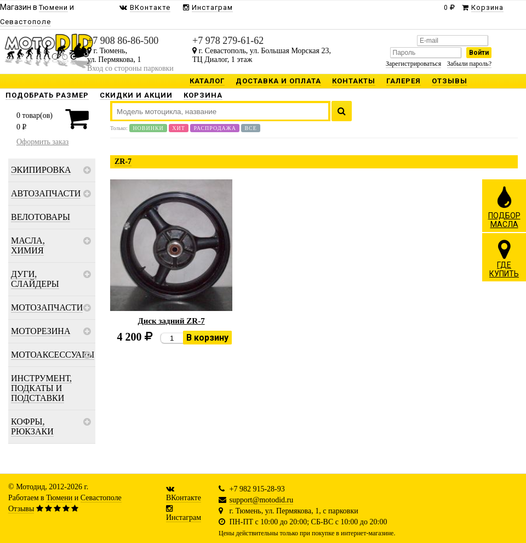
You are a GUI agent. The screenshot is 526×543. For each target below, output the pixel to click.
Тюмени (59, 498)
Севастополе (101, 498)
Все (250, 128)
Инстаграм (183, 517)
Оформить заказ (42, 142)
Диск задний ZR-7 (171, 320)
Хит (178, 128)
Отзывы (21, 509)
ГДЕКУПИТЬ (504, 258)
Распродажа (214, 128)
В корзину (207, 337)
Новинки (148, 128)
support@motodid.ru (262, 500)
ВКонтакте (183, 498)
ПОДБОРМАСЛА (504, 207)
